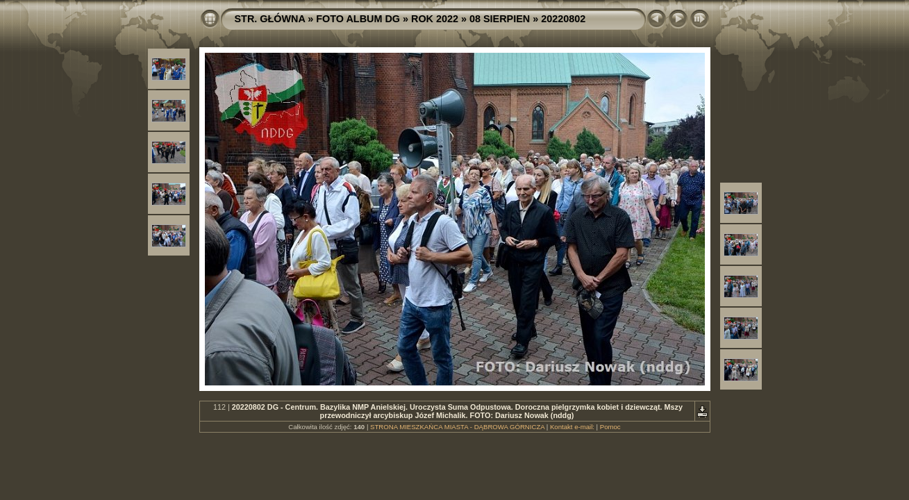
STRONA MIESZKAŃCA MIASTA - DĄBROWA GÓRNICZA (457, 427)
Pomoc (610, 427)
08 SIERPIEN (499, 18)
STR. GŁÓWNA (270, 18)
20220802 (563, 18)
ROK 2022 (434, 18)
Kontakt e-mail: (572, 427)
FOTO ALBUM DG (358, 18)
